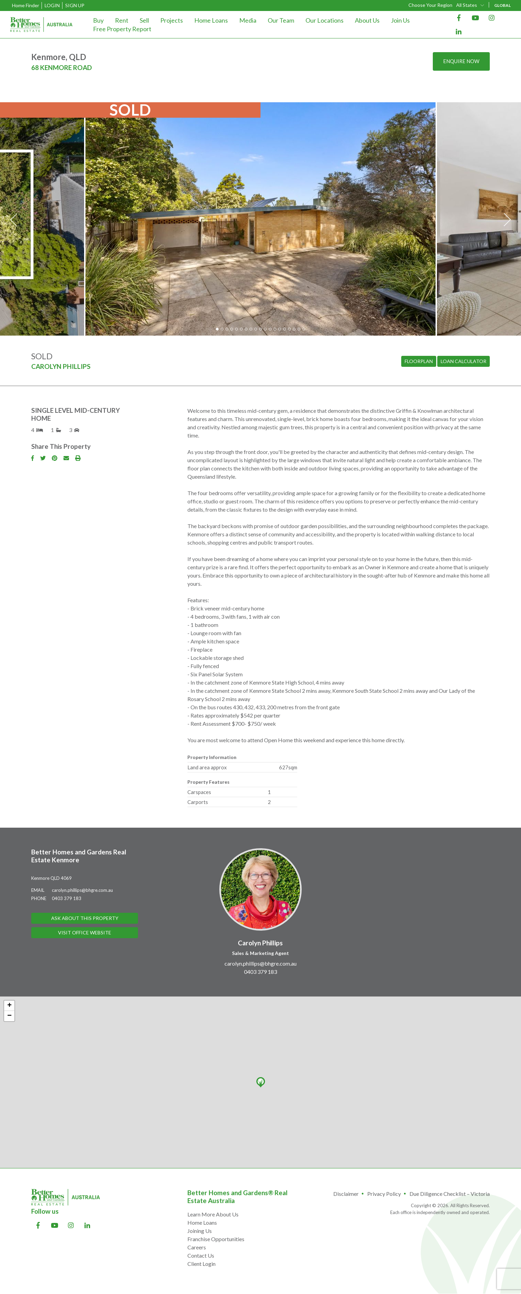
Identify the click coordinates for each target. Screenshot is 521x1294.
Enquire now (459, 61)
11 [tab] (265, 329)
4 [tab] (231, 329)
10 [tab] (260, 329)
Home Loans (211, 20)
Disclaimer (346, 1193)
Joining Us (199, 1230)
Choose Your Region (430, 5)
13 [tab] (275, 329)
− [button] (9, 1016)
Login (52, 5)
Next (507, 220)
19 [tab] (303, 329)
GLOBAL (502, 5)
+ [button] (9, 1006)
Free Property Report (122, 29)
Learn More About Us (213, 1214)
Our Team (281, 20)
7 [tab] (246, 329)
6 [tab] (241, 329)
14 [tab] (279, 329)
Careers (196, 1247)
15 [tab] (284, 329)
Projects (171, 20)
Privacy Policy (384, 1193)
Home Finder (25, 5)
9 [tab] (255, 329)
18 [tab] (299, 329)
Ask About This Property (84, 918)
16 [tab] (289, 329)
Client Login (201, 1263)
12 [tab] (270, 329)
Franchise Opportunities (215, 1239)
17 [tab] (294, 329)
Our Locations (324, 20)
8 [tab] (251, 329)
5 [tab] (236, 329)
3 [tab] (226, 329)
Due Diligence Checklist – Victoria (449, 1193)
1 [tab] (217, 329)
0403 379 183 (66, 898)
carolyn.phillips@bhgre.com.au (82, 890)
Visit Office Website (84, 933)
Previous (13, 220)
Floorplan (419, 361)
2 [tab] (222, 329)
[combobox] (470, 5)
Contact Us (200, 1255)
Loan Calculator (463, 361)
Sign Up (74, 5)
